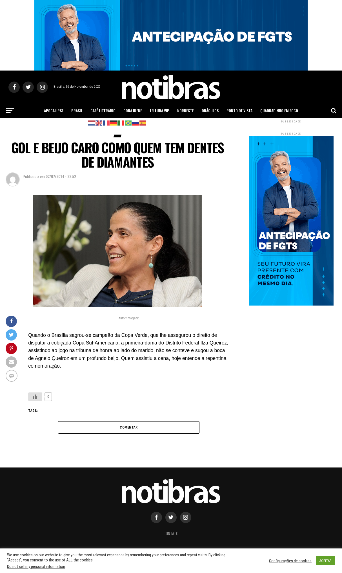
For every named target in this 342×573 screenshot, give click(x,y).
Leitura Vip (159, 110)
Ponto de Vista (239, 110)
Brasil (77, 110)
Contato (170, 533)
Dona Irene (132, 110)
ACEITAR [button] (325, 561)
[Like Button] (35, 396)
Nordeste (185, 110)
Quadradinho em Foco (279, 110)
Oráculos (210, 110)
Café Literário (103, 110)
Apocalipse (53, 110)
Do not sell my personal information (36, 566)
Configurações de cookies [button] (290, 560)
